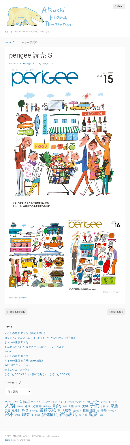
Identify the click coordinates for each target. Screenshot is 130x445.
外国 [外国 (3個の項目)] (77, 406)
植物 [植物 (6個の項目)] (86, 410)
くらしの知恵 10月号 (17, 356)
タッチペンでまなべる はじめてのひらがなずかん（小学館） (40, 337)
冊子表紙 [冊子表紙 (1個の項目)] (47, 406)
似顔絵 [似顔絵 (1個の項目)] (20, 406)
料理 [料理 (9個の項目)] (24, 410)
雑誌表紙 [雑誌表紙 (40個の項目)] (68, 414)
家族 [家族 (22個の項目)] (114, 406)
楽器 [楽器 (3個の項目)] (92, 410)
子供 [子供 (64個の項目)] (94, 405)
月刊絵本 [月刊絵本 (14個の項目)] (64, 410)
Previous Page (16, 311)
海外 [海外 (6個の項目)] (104, 410)
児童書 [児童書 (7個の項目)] (37, 406)
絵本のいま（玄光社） (17, 369)
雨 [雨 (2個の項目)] (80, 415)
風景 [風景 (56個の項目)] (93, 414)
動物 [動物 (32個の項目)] (57, 406)
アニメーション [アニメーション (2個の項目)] (49, 401)
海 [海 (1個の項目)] (98, 411)
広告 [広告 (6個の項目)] (7, 410)
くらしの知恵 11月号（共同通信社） (25, 333)
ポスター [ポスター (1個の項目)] (113, 402)
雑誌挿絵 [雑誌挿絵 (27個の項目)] (50, 414)
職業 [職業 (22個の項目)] (26, 414)
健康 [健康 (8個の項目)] (28, 406)
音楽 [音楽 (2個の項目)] (84, 415)
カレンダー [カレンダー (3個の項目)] (92, 401)
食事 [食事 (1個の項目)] (101, 415)
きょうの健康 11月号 (17, 342)
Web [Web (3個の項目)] (15, 401)
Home (8, 351)
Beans (7, 440)
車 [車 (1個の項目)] (32, 415)
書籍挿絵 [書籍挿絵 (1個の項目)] (34, 411)
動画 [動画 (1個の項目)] (65, 406)
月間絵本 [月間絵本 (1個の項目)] (77, 411)
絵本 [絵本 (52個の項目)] (9, 414)
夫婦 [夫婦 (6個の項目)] (85, 406)
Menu (119, 6)
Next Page (116, 311)
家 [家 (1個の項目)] (108, 406)
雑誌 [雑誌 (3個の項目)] (37, 415)
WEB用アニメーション (18, 365)
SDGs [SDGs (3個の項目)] (8, 401)
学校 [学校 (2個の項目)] (103, 406)
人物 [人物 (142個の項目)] (10, 405)
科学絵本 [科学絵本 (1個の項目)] (112, 411)
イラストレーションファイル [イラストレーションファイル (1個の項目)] (72, 402)
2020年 (23, 298)
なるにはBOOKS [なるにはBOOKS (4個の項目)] (30, 401)
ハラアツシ (47, 63)
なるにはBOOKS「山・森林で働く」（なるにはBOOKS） (38, 374)
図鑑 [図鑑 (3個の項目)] (71, 406)
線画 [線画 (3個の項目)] (17, 415)
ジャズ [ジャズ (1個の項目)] (104, 402)
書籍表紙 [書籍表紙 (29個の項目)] (47, 410)
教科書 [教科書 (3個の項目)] (16, 410)
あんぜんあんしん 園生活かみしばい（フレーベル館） (36, 346)
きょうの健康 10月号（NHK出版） (24, 360)
